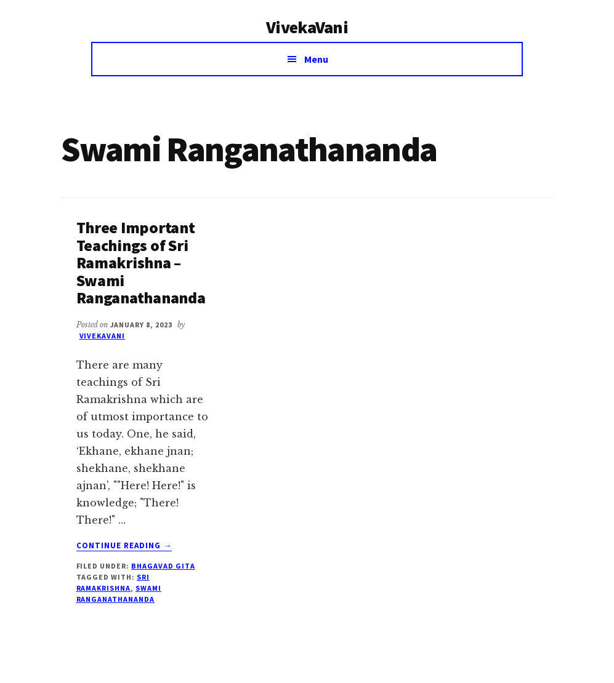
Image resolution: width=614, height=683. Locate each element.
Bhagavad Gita (163, 565)
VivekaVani (307, 27)
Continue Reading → (124, 545)
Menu (316, 59)
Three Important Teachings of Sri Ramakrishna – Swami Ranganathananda (141, 262)
